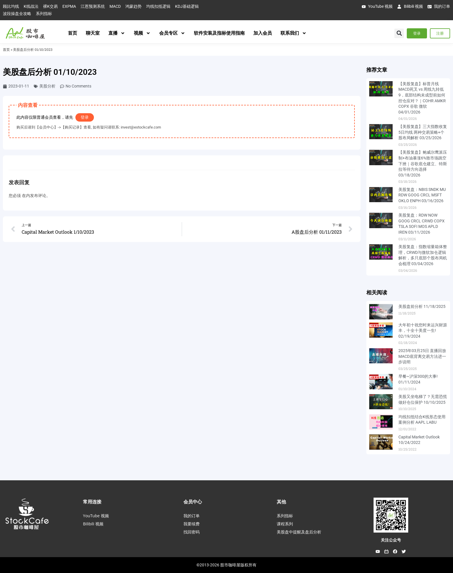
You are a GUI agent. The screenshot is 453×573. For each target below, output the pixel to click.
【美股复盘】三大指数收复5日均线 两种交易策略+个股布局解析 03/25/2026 (422, 132)
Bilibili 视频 (93, 524)
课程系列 (285, 524)
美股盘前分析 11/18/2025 (421, 306)
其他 (281, 501)
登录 (85, 117)
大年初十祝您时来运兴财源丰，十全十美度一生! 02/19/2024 (422, 330)
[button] (399, 33)
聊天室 (93, 33)
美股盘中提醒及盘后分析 (299, 532)
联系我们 (294, 33)
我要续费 (191, 524)
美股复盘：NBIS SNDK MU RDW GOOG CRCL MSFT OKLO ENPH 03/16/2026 (422, 195)
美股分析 (47, 86)
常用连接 (92, 501)
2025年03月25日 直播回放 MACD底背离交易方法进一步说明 (422, 356)
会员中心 (192, 501)
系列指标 (285, 515)
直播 (116, 33)
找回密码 (191, 532)
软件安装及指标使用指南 (219, 33)
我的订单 (191, 515)
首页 (72, 33)
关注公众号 (391, 540)
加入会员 (262, 33)
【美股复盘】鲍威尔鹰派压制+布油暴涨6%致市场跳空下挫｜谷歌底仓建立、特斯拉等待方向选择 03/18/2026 (422, 163)
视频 (142, 33)
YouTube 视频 (96, 515)
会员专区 (172, 33)
